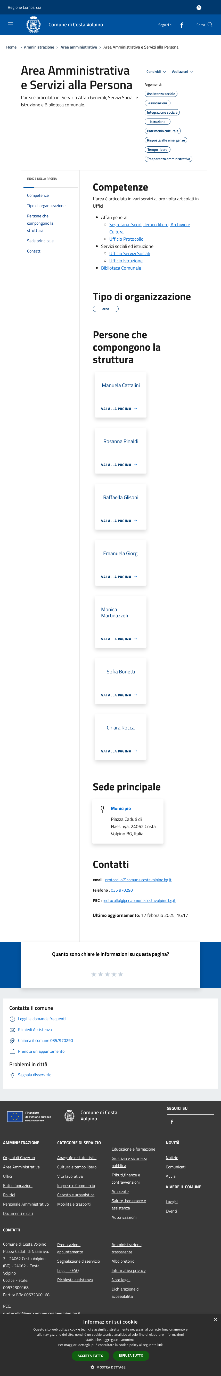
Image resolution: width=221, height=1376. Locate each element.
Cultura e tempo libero (76, 1167)
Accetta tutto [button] (90, 1356)
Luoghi (172, 1202)
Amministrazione (39, 47)
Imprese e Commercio (76, 1185)
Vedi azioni (183, 72)
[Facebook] (180, 24)
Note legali (121, 1280)
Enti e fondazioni (17, 1185)
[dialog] (110, 1345)
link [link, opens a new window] (160, 1345)
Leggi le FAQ (68, 1270)
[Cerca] (210, 25)
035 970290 (122, 890)
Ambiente (120, 1191)
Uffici (7, 1176)
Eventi (171, 1211)
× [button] (215, 1320)
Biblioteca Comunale (121, 267)
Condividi (157, 72)
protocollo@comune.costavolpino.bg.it (138, 880)
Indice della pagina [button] (42, 178)
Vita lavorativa (70, 1176)
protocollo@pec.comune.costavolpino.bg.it (139, 900)
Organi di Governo (19, 1157)
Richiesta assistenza (75, 1280)
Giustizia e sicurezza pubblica (129, 1162)
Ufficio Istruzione (126, 260)
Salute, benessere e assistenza (129, 1204)
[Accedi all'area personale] (199, 8)
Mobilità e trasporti (74, 1204)
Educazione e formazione (133, 1149)
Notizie (172, 1157)
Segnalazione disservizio (78, 1261)
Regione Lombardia (24, 7)
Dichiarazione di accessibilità (126, 1292)
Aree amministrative (79, 47)
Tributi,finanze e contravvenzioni (126, 1178)
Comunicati (176, 1167)
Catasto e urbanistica (75, 1195)
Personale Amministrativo (26, 1204)
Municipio (121, 808)
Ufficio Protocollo (126, 238)
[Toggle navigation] (10, 24)
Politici (9, 1195)
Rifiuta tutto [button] (131, 1355)
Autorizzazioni (124, 1217)
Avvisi (171, 1176)
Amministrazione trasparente (127, 1248)
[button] (110, 1367)
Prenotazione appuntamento (70, 1248)
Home (11, 47)
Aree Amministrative (21, 1167)
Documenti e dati (18, 1213)
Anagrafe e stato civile (76, 1157)
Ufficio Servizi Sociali (129, 253)
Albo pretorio (123, 1261)
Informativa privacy (129, 1270)
